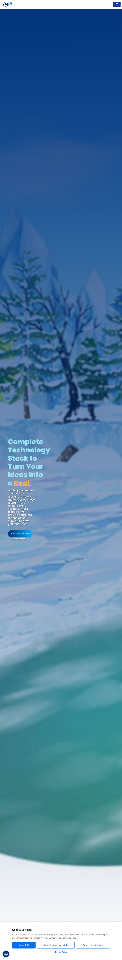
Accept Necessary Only (56, 945)
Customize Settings (93, 945)
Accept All (24, 945)
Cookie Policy (61, 952)
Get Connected (20, 533)
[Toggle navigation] (117, 4)
